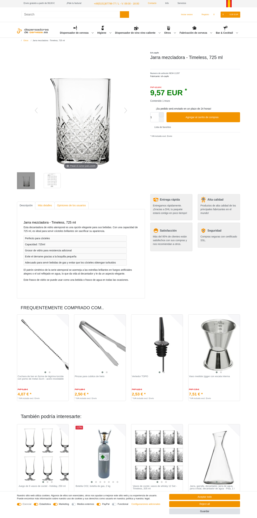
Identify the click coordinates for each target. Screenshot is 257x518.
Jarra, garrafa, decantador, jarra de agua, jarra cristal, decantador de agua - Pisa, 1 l (212, 486)
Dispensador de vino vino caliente (135, 32)
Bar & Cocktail (225, 32)
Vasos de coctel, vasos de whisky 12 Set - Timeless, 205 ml (155, 486)
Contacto (146, 3)
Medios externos (85, 504)
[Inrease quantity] (161, 114)
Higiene (102, 32)
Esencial (27, 504)
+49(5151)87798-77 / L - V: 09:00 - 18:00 (112, 3)
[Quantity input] (154, 117)
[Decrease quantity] (161, 119)
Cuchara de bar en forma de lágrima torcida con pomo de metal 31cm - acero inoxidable (41, 377)
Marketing (64, 504)
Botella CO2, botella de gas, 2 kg (93, 485)
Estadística (45, 504)
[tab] (26, 205)
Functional (123, 504)
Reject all (205, 504)
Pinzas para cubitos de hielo (89, 376)
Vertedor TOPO (140, 376)
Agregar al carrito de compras (211, 116)
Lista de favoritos (161, 126)
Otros (168, 32)
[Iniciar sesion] (185, 14)
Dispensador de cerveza (74, 32)
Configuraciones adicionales (145, 504)
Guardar (204, 511)
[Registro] (203, 14)
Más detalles (45, 204)
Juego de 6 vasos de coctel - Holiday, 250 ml (42, 485)
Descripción (26, 204)
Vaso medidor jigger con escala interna (209, 376)
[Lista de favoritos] (215, 14)
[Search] (124, 14)
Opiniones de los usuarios (71, 204)
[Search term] (70, 14)
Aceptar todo (205, 496)
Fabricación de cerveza (194, 32)
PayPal (105, 504)
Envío (169, 135)
